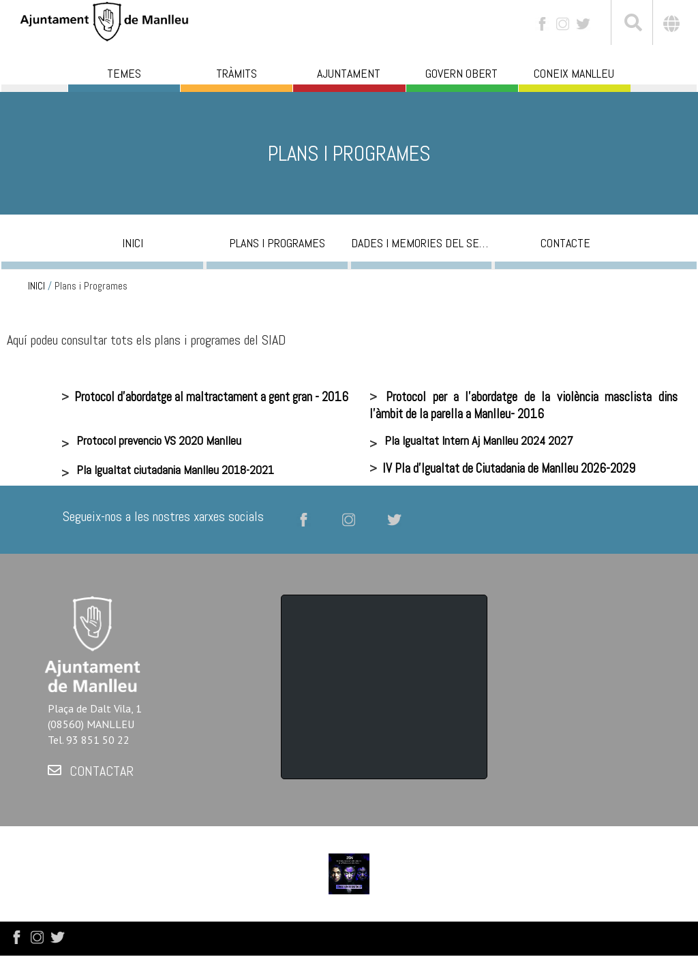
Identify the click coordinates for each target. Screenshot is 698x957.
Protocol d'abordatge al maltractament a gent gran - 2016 (211, 396)
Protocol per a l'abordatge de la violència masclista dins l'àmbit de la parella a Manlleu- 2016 (523, 405)
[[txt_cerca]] (632, 24)
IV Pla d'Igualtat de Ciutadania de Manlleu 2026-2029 (508, 468)
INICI (36, 286)
